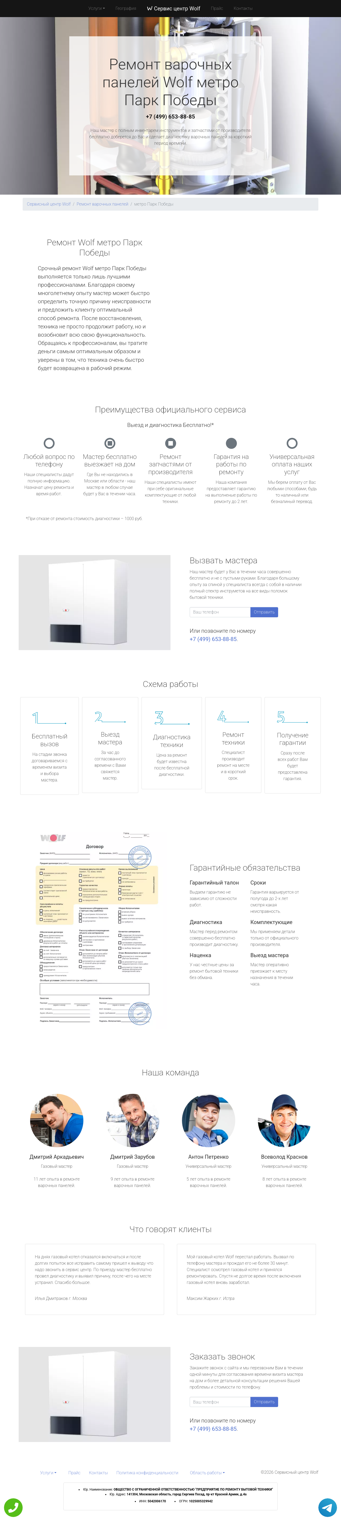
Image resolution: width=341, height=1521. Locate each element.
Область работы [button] (206, 1472)
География (126, 8)
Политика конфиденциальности (147, 1472)
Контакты (243, 8)
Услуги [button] (95, 8)
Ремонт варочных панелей (102, 204)
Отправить (264, 612)
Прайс (217, 8)
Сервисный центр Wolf (49, 204)
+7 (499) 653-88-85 (170, 116)
